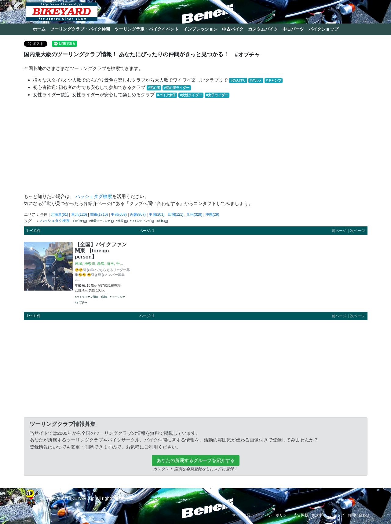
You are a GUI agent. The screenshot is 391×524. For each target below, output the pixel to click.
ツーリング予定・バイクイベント (147, 29)
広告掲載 (301, 515)
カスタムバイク (263, 29)
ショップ (337, 515)
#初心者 (154, 88)
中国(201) (157, 214)
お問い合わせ (359, 515)
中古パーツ (293, 29)
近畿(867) (138, 214)
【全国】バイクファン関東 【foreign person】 (101, 250)
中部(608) (119, 214)
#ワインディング (142, 221)
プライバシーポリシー (272, 515)
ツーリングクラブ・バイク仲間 (80, 29)
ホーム (39, 29)
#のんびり (238, 80)
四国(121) (176, 214)
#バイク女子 (166, 95)
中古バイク (232, 29)
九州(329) (194, 214)
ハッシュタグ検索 (93, 196)
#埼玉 (122, 221)
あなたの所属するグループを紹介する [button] (196, 460)
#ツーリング (117, 297)
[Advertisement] (195, 146)
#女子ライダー (217, 95)
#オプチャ (81, 302)
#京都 (162, 221)
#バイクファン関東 (86, 297)
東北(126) (79, 214)
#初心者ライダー (176, 88)
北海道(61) (59, 214)
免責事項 (319, 515)
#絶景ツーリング (102, 221)
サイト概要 (241, 515)
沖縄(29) (212, 214)
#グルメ (256, 80)
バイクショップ (323, 29)
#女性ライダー (191, 95)
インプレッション (200, 29)
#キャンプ (273, 80)
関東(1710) (99, 214)
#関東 (104, 297)
